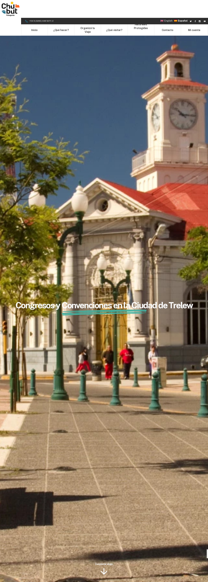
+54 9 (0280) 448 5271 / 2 (42, 3)
